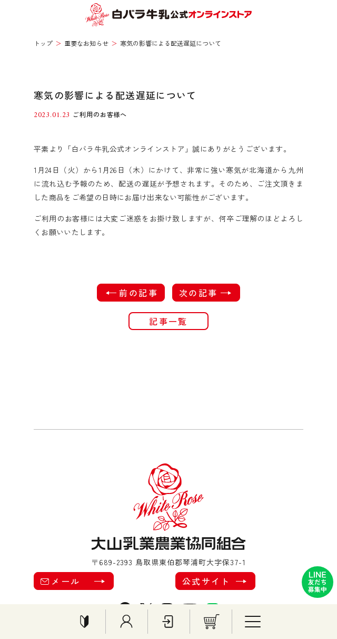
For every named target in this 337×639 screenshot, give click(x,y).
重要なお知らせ (86, 42)
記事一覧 (168, 321)
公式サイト (212, 581)
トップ (43, 42)
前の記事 (133, 292)
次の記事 (203, 292)
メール (71, 581)
